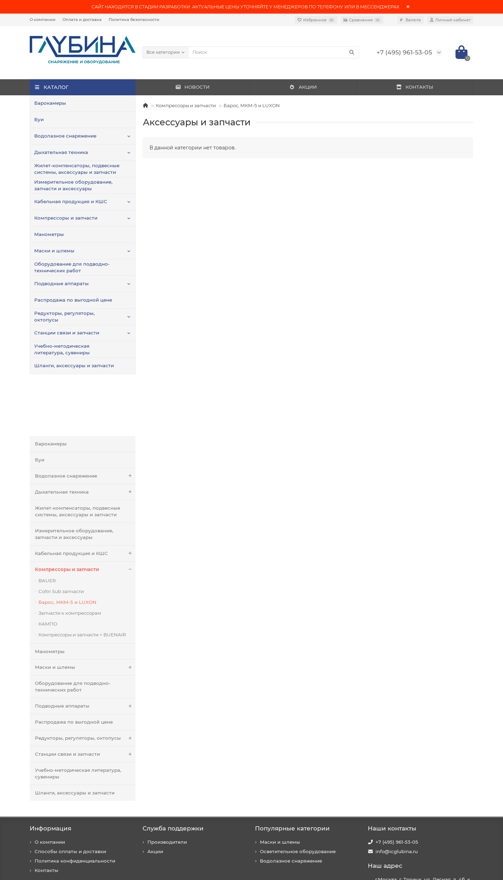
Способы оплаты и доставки (70, 798)
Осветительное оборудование (298, 798)
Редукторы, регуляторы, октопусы (64, 316)
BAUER (47, 527)
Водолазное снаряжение (65, 136)
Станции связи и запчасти (66, 332)
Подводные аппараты (61, 283)
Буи (39, 119)
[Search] (273, 52)
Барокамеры (50, 103)
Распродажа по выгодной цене (73, 300)
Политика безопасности (134, 19)
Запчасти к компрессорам (69, 559)
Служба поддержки (173, 774)
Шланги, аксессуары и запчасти (74, 365)
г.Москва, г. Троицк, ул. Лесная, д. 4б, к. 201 (423, 829)
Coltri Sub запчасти (61, 538)
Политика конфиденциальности (75, 807)
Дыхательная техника (61, 152)
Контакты (46, 817)
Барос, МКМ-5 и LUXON (252, 105)
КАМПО (47, 570)
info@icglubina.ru (397, 798)
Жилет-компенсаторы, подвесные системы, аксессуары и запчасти (76, 169)
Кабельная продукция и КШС (70, 201)
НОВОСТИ (192, 87)
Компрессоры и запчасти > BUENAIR (82, 581)
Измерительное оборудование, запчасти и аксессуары (73, 185)
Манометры (49, 234)
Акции (155, 798)
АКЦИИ (303, 87)
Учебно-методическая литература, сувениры (62, 349)
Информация (50, 774)
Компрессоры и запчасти (65, 218)
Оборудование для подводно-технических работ (72, 267)
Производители (167, 788)
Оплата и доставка (82, 19)
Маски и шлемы (54, 250)
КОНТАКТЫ (414, 87)
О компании (43, 19)
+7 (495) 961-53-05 (397, 788)
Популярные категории (292, 774)
